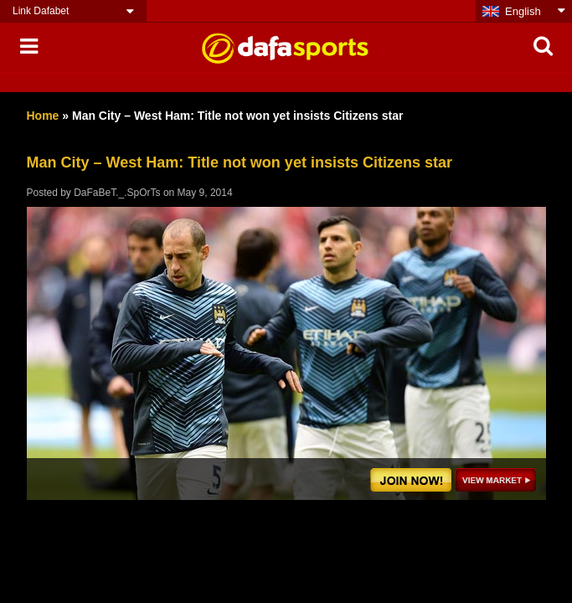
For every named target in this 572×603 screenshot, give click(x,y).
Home (43, 115)
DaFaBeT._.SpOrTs (117, 192)
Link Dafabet (41, 11)
